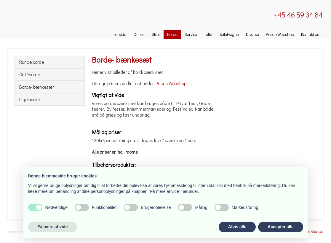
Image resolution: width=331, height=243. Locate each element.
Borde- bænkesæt (36, 87)
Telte (208, 34)
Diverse (252, 34)
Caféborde (29, 74)
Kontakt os (310, 34)
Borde (172, 34)
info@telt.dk (315, 232)
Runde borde (31, 62)
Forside (119, 34)
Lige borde (29, 99)
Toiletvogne (229, 34)
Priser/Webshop (280, 34)
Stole (156, 34)
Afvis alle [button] (237, 226)
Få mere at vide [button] (53, 226)
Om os (139, 34)
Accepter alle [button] (280, 226)
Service (191, 34)
